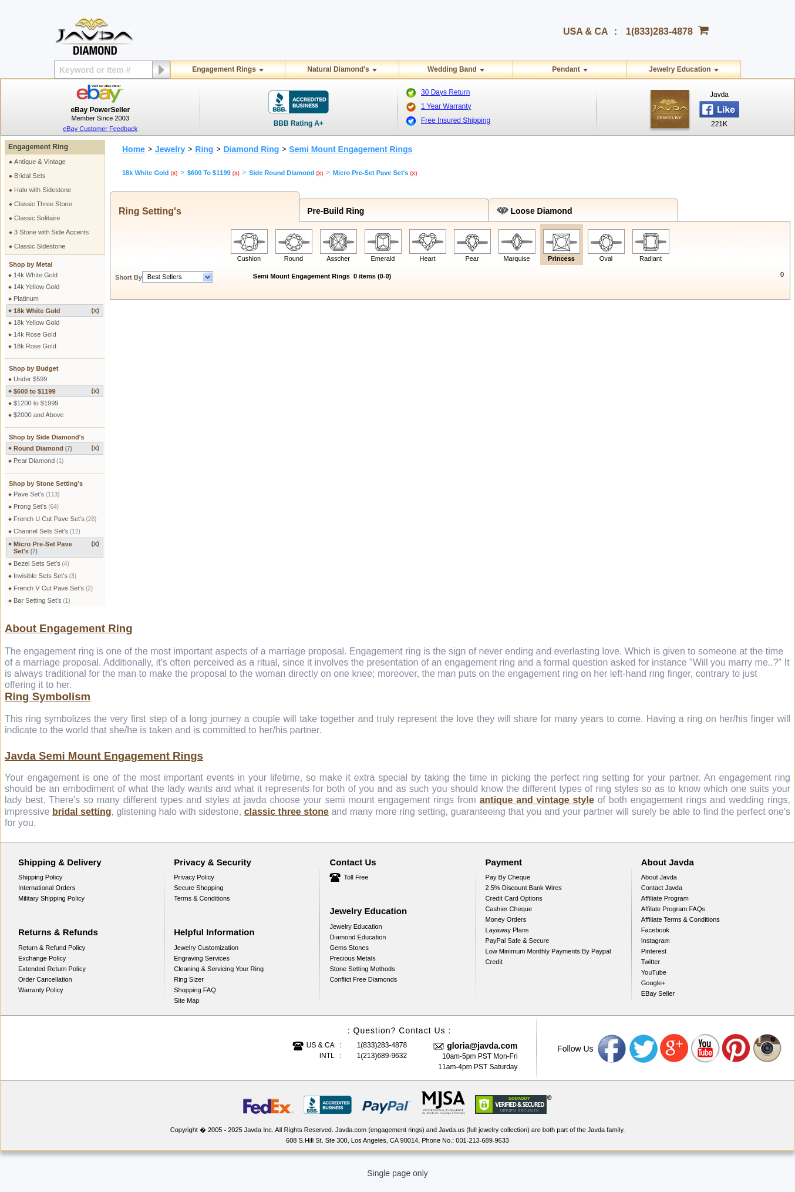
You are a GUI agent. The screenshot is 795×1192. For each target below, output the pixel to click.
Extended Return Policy (52, 975)
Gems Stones (349, 954)
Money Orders (506, 926)
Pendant (566, 69)
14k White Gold (36, 274)
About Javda (659, 884)
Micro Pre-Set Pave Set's (56, 547)
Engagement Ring (38, 147)
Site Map (186, 1007)
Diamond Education (357, 944)
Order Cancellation (45, 986)
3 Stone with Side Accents (51, 232)
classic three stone (286, 819)
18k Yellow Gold (36, 322)
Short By (128, 277)
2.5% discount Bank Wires (524, 894)
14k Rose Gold (35, 334)
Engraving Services (202, 965)
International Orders (46, 894)
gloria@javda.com (482, 1052)
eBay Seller (658, 1000)
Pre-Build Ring (333, 211)
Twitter (650, 968)
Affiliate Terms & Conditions (680, 926)
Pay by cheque (508, 884)
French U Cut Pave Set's (55, 518)
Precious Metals (352, 965)
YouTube (653, 979)
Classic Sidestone (39, 246)
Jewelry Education (679, 69)
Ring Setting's (147, 211)
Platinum (26, 298)
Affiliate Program (665, 905)
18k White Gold (56, 310)
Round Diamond (56, 448)
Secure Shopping (198, 894)
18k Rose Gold (35, 346)
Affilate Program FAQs (673, 915)
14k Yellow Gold (36, 286)
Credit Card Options (514, 905)
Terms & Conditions (202, 905)
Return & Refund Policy (51, 954)
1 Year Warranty (446, 106)
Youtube (705, 1055)
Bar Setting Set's (42, 600)
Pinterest (653, 958)
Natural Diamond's (338, 69)
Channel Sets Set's (47, 531)
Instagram (655, 947)
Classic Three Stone (43, 203)
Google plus (674, 1055)
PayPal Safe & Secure (518, 947)
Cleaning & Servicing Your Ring (219, 975)
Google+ (653, 989)
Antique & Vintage (40, 161)
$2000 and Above (39, 414)
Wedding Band (452, 69)
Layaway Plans (507, 937)
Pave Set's (36, 494)
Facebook (655, 937)
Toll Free (355, 884)
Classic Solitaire (37, 217)
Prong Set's (36, 506)
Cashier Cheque (509, 915)
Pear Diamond (38, 460)
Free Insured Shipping (455, 120)
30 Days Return (445, 92)
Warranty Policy (40, 996)
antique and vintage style (537, 807)
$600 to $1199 (56, 391)
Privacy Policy (194, 884)
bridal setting (82, 819)
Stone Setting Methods (362, 975)
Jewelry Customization (206, 954)
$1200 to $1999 (36, 403)
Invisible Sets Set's (45, 575)
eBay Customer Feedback (100, 128)
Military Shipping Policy (51, 905)
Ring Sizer (189, 986)
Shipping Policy (40, 884)
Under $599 (31, 378)
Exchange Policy (42, 965)
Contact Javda (661, 894)
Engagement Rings (224, 69)
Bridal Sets (29, 175)
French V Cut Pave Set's (53, 588)
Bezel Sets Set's (41, 563)
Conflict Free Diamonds (363, 986)
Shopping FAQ (195, 996)
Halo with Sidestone (42, 189)
